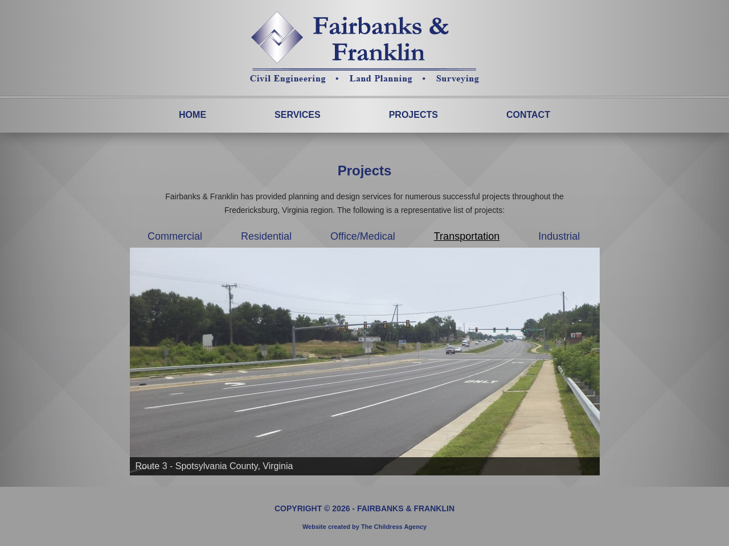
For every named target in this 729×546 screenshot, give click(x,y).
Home (192, 115)
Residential (266, 236)
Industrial (559, 236)
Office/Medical (362, 236)
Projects (413, 115)
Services (298, 115)
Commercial (175, 236)
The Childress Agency (394, 526)
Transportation (466, 236)
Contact (528, 115)
